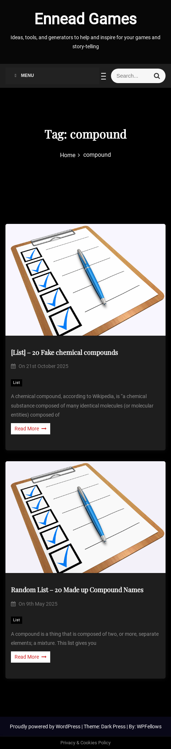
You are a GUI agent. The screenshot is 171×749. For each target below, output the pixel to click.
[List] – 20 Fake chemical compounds (64, 352)
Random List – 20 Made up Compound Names (77, 589)
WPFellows (149, 726)
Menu (23, 75)
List (16, 382)
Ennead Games (85, 19)
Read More (31, 428)
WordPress (68, 726)
